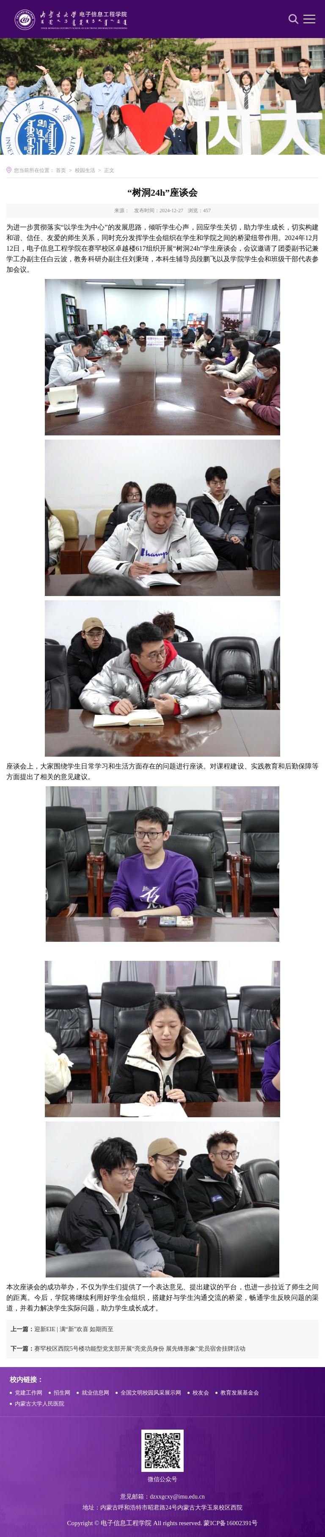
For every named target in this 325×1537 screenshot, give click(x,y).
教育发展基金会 (239, 1392)
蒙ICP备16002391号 (231, 1523)
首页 (61, 170)
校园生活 (85, 170)
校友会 (201, 1392)
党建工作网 (28, 1392)
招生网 (62, 1392)
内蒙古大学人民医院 (39, 1403)
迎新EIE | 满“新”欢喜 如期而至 (62, 1329)
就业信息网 (95, 1392)
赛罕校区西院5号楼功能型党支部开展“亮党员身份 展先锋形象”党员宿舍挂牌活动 (128, 1349)
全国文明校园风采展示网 (151, 1392)
